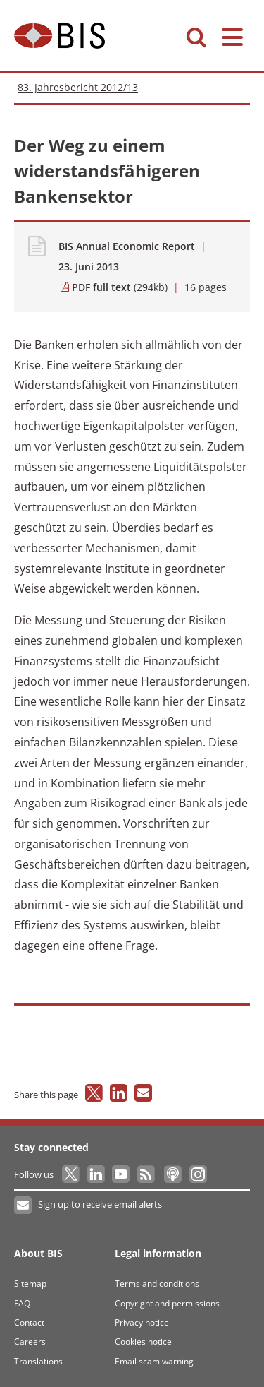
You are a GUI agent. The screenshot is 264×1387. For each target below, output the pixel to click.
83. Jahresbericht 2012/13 (78, 87)
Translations (38, 1361)
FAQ (22, 1303)
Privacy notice (142, 1322)
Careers (30, 1341)
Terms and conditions (157, 1284)
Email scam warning (154, 1361)
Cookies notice (143, 1341)
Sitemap (30, 1284)
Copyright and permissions (167, 1303)
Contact (29, 1322)
